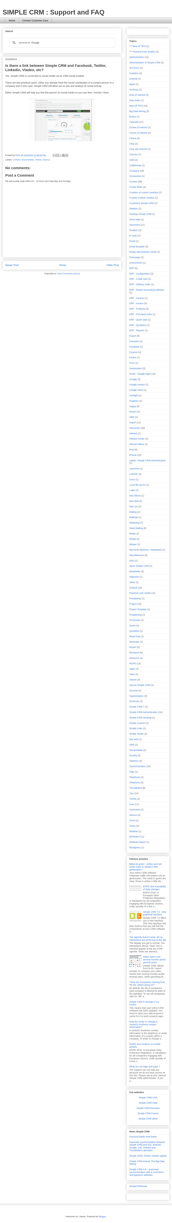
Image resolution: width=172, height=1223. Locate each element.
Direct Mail (134, 219)
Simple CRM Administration (143, 712)
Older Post (113, 265)
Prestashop (135, 598)
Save (132, 674)
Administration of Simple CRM (144, 62)
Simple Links (135, 728)
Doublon (133, 230)
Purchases (134, 620)
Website (133, 831)
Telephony (134, 782)
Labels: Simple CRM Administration (147, 460)
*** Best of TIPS (137, 46)
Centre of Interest (138, 133)
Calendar (134, 122)
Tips (131, 793)
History (133, 411)
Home (12, 20)
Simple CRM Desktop (140, 717)
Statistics (134, 761)
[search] (62, 43)
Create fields (135, 187)
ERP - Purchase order (140, 314)
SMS (131, 744)
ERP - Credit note (138, 279)
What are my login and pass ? (144, 1066)
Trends (38, 159)
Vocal (132, 820)
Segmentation (136, 696)
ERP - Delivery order (139, 284)
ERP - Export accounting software (146, 290)
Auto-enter (134, 100)
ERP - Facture (136, 298)
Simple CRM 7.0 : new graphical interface (154, 913)
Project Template (138, 609)
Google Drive (136, 390)
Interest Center (137, 438)
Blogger (102, 1216)
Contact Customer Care (35, 20)
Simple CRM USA (148, 1097)
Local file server (137, 485)
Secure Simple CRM (139, 685)
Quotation (134, 631)
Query (132, 625)
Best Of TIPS (136, 105)
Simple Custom (137, 723)
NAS (131, 560)
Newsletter (134, 571)
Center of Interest (138, 127)
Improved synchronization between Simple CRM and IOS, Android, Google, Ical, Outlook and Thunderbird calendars (147, 1146)
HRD (131, 417)
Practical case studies (140, 593)
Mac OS (133, 506)
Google (133, 379)
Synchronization (137, 766)
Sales (132, 669)
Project (133, 604)
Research (134, 652)
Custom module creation (141, 197)
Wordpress (134, 847)
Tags (131, 771)
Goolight (133, 395)
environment (135, 262)
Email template (137, 246)
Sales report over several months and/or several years (154, 959)
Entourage (134, 257)
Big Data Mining (137, 111)
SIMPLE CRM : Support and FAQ (54, 12)
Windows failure (137, 842)
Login (132, 490)
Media (132, 533)
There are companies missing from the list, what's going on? (147, 983)
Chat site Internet (138, 149)
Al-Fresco (134, 68)
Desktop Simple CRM (140, 214)
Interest (133, 433)
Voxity (132, 826)
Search (133, 679)
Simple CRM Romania (148, 1108)
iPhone (133, 455)
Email (132, 241)
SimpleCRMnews (138, 1186)
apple (132, 84)
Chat (131, 143)
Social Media (28, 159)
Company (134, 171)
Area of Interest (137, 95)
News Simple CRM (139, 566)
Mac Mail (134, 501)
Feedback (134, 346)
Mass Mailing (136, 528)
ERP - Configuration (139, 273)
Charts (132, 138)
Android (133, 78)
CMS (131, 160)
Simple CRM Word (148, 1118)
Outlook (133, 587)
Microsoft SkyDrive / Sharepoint (145, 549)
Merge (132, 539)
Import (132, 422)
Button (132, 116)
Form (132, 363)
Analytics (134, 73)
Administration (136, 57)
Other (132, 582)
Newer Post (12, 265)
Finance (133, 352)
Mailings (133, 517)
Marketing (134, 522)
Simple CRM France (148, 1113)
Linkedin (133, 474)
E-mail (132, 235)
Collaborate (135, 165)
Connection (135, 176)
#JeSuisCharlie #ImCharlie (143, 1136)
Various (46, 159)
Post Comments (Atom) (68, 273)
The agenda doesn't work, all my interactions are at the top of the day (147, 938)
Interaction (134, 428)
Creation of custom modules (143, 192)
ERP (131, 268)
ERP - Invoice (136, 303)
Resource (134, 658)
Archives (133, 89)
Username (134, 809)
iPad (131, 449)
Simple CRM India (148, 1103)
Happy (132, 406)
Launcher (134, 468)
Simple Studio (136, 733)
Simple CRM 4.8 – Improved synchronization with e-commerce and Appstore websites (146, 1172)
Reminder (134, 642)
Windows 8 (135, 836)
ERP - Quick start (138, 319)
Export (132, 336)
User (131, 804)
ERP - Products (137, 308)
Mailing (133, 512)
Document (134, 224)
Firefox (132, 357)
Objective (134, 577)
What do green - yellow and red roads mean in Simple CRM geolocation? (145, 867)
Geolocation (135, 368)
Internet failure (136, 444)
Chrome (133, 154)
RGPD (132, 663)
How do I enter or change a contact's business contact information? (143, 1024)
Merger (133, 544)
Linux (132, 479)
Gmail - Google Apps (140, 374)
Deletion (133, 208)
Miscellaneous (136, 555)
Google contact (137, 384)
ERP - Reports (136, 330)
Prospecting (135, 614)
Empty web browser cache (142, 252)
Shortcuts (134, 701)
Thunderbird (135, 788)
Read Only (134, 636)
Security (133, 690)
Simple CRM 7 (136, 706)
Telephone (134, 777)
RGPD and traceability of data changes (154, 888)
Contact (16, 159)
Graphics (134, 401)
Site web (133, 739)
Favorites (134, 341)
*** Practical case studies (142, 51)
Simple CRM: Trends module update (148, 1156)
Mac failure (135, 495)
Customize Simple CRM (141, 203)
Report (132, 647)
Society (133, 755)
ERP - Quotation (137, 325)
